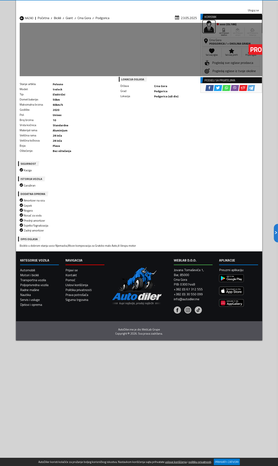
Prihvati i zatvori (227, 462)
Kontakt (211, 4)
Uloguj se (233, 4)
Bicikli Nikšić (28, 396)
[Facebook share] (133, 115)
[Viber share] (159, 115)
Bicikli (57, 40)
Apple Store (139, 4)
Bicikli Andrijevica (31, 381)
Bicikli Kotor (116, 391)
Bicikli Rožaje (117, 401)
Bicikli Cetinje (72, 386)
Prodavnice (67, 31)
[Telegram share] (175, 115)
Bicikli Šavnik (72, 406)
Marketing (189, 4)
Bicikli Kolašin (73, 391)
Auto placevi (95, 31)
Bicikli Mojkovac (163, 391)
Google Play (112, 4)
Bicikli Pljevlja (161, 396)
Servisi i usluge (180, 31)
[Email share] (167, 115)
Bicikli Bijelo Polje (164, 381)
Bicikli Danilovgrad (120, 386)
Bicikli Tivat (160, 401)
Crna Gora (84, 40)
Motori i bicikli (29, 456)
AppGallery (165, 4)
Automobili (27, 451)
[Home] (19, 31)
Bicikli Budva (28, 386)
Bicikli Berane (117, 381)
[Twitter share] (142, 115)
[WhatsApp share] (150, 115)
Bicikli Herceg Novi (32, 391)
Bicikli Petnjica (73, 396)
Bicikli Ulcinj (27, 406)
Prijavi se (71, 451)
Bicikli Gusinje (162, 386)
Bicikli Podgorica (75, 401)
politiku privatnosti (200, 462)
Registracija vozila (215, 31)
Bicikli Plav (115, 396)
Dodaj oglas (248, 31)
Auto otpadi (149, 31)
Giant (69, 40)
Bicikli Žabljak (117, 406)
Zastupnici (122, 31)
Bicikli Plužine (29, 401)
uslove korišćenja (176, 462)
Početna (43, 40)
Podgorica (102, 40)
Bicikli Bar (70, 381)
